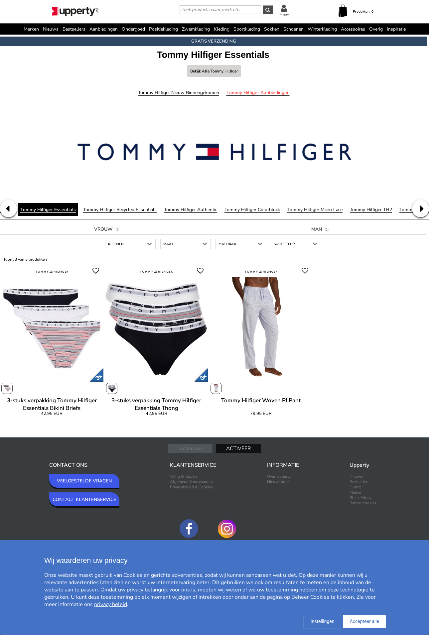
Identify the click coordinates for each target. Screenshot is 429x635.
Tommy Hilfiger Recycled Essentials (120, 209)
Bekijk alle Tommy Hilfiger (214, 71)
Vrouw (106, 229)
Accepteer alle (364, 621)
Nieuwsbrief (278, 481)
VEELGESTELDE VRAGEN (84, 481)
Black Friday (360, 497)
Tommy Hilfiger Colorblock (252, 209)
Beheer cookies (363, 503)
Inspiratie (396, 29)
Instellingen (323, 621)
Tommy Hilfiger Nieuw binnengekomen (178, 92)
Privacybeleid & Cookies (191, 487)
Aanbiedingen (103, 29)
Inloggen (284, 14)
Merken (31, 29)
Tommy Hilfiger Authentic (190, 209)
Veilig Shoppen (183, 476)
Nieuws (51, 29)
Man (320, 229)
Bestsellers (74, 29)
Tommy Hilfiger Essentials (48, 209)
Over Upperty (279, 476)
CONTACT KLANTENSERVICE (84, 499)
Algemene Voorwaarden (191, 481)
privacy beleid (110, 604)
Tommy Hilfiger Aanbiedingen (258, 92)
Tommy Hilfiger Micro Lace (315, 209)
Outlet (355, 487)
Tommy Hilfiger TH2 (371, 209)
